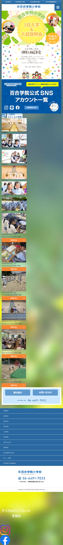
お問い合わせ (7, 442)
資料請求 (5, 447)
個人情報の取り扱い (9, 452)
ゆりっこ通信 (7, 458)
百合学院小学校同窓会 (9, 463)
